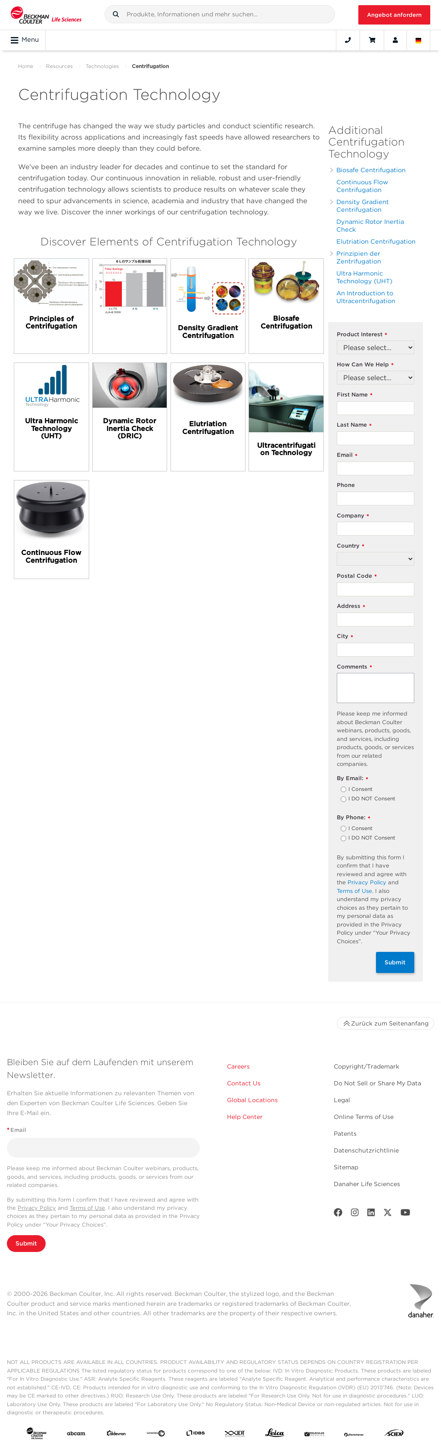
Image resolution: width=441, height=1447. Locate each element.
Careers (238, 1066)
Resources (59, 66)
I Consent (360, 789)
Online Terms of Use (364, 1116)
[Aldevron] (116, 1435)
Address (351, 606)
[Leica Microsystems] (274, 1435)
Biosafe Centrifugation (371, 170)
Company (353, 516)
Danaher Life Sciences (367, 1184)
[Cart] (372, 40)
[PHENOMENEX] (354, 1435)
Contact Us (244, 1083)
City (345, 636)
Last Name (354, 425)
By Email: (352, 778)
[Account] (395, 40)
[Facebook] (338, 1214)
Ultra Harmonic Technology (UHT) (364, 277)
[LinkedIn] (371, 1214)
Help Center (245, 1116)
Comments (354, 667)
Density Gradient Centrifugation (362, 205)
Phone (346, 485)
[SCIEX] (394, 1435)
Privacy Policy (367, 882)
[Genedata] (156, 1435)
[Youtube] (405, 1214)
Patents (345, 1133)
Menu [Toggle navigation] (25, 40)
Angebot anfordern (394, 15)
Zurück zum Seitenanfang (385, 1023)
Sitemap (346, 1167)
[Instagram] (355, 1214)
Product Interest (362, 334)
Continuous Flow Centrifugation (362, 185)
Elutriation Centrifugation (376, 241)
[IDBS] (195, 1435)
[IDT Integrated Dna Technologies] (235, 1435)
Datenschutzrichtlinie (366, 1150)
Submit (395, 962)
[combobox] (220, 14)
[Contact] (348, 40)
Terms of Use (354, 891)
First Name (355, 395)
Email (347, 455)
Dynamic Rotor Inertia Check (370, 225)
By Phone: (353, 817)
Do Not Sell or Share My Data (377, 1083)
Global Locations (252, 1100)
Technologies (102, 66)
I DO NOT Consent (371, 799)
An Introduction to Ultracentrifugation (365, 296)
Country (350, 546)
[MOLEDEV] (314, 1435)
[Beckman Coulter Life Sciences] (46, 15)
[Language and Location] (418, 40)
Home (25, 66)
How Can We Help (365, 365)
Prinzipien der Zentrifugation (358, 257)
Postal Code (357, 576)
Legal (342, 1100)
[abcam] (76, 1435)
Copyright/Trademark (366, 1066)
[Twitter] (387, 1214)
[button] (116, 14)
